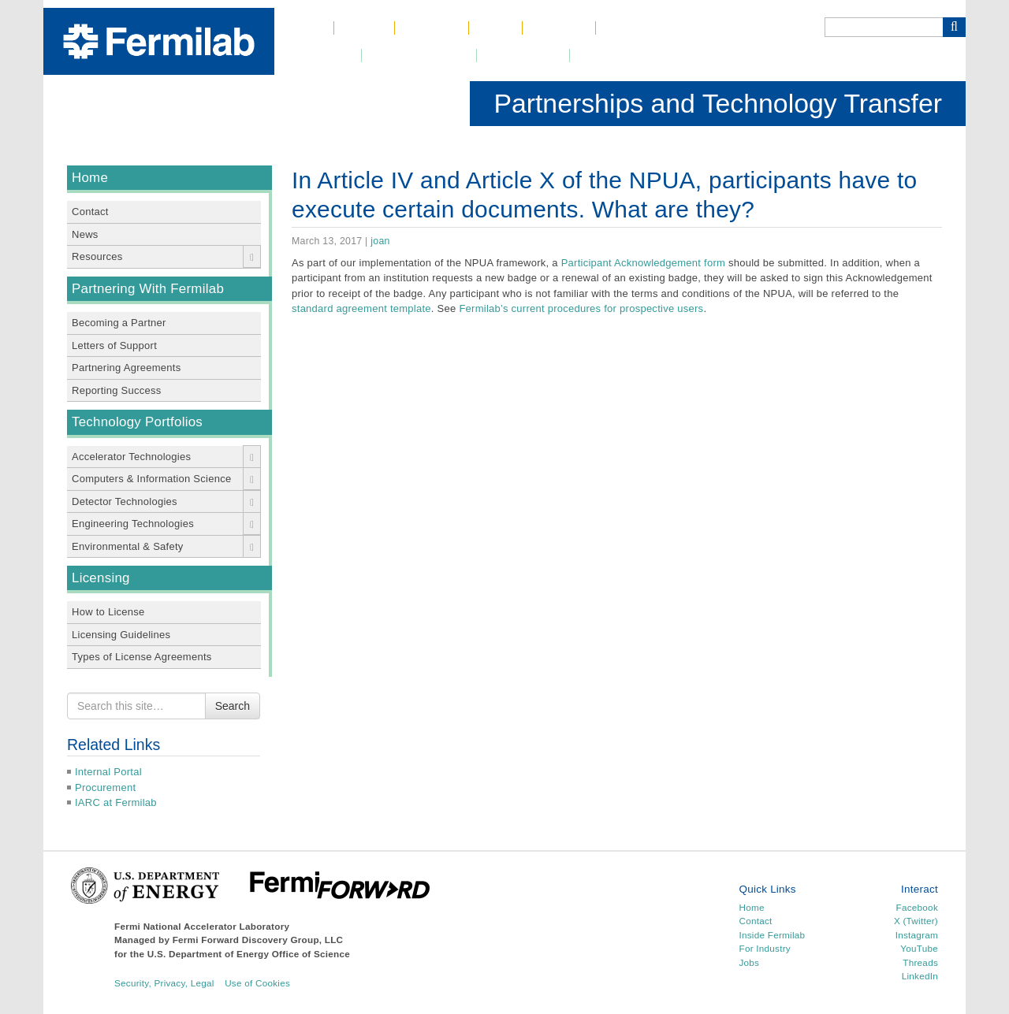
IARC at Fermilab (116, 802)
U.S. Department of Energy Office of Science (248, 954)
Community (523, 55)
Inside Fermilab (772, 935)
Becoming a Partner (119, 323)
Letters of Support (114, 345)
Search (232, 706)
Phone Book (645, 28)
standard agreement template (361, 308)
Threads (920, 962)
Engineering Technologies (133, 523)
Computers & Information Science (151, 479)
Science (432, 28)
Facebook (917, 907)
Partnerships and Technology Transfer (717, 103)
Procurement (105, 787)
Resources (97, 256)
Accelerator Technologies (131, 456)
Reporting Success (117, 390)
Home (304, 28)
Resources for (625, 55)
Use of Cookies (257, 983)
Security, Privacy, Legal (164, 983)
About (364, 28)
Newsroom (318, 55)
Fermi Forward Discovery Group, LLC (258, 939)
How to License (108, 612)
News (85, 234)
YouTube (919, 948)
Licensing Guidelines (121, 635)
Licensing (101, 577)
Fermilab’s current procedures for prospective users (581, 308)
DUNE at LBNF (419, 55)
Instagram (916, 935)
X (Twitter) (916, 921)
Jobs (496, 28)
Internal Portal (108, 772)
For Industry (765, 948)
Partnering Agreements (126, 367)
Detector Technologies (124, 501)
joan (379, 241)
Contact (558, 28)
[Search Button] (954, 27)
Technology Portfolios (137, 421)
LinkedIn (920, 976)
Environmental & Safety (128, 546)
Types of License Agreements (142, 657)
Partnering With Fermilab (148, 288)
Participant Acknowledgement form (643, 263)
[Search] (884, 27)
